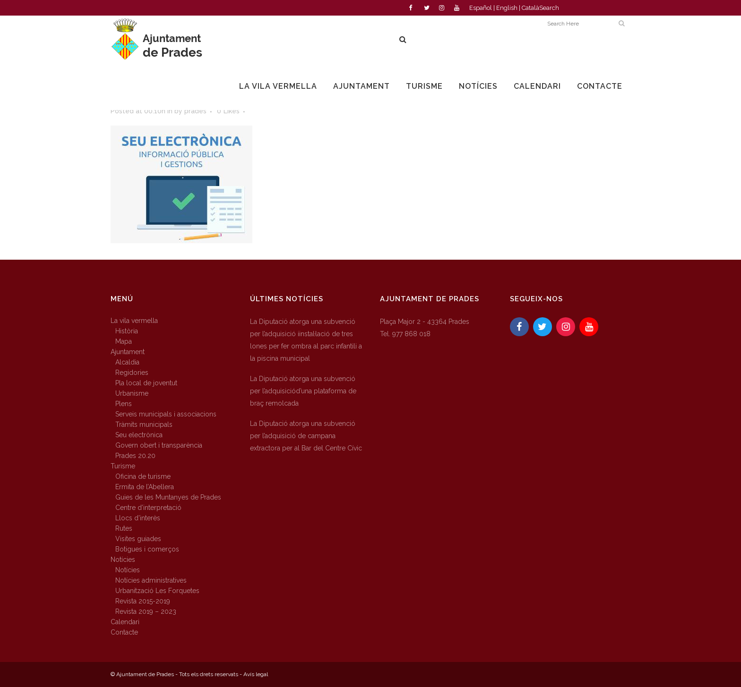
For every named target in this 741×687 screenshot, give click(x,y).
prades (195, 111)
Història (126, 331)
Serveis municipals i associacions (165, 414)
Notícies (123, 559)
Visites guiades (138, 539)
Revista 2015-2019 (142, 601)
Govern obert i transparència (158, 445)
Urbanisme (131, 393)
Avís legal (255, 674)
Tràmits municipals (143, 424)
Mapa (123, 341)
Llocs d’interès (137, 518)
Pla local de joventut (146, 383)
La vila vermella (134, 320)
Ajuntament (128, 352)
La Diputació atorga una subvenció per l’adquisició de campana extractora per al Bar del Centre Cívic (306, 436)
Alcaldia (127, 362)
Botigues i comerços (147, 549)
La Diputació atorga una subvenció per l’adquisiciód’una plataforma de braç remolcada (303, 391)
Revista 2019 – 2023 (145, 611)
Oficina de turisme (143, 476)
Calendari (125, 622)
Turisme (123, 466)
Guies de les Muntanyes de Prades (168, 497)
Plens (123, 403)
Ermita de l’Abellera (144, 487)
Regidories (131, 372)
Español (480, 7)
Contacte (124, 632)
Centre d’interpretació (148, 507)
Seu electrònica (139, 435)
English (506, 7)
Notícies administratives (151, 580)
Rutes (123, 528)
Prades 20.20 (135, 455)
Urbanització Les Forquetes (157, 590)
